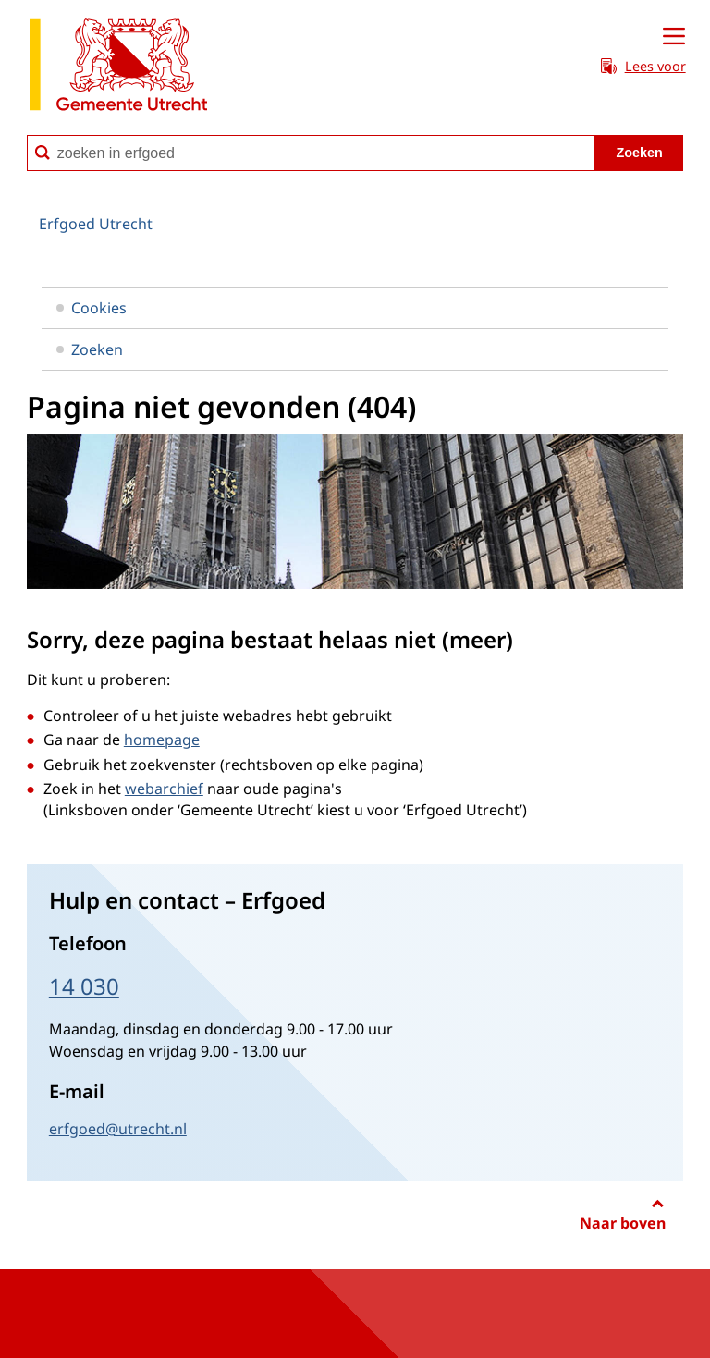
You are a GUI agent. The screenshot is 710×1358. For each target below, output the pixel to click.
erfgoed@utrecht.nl (118, 1129)
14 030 (84, 986)
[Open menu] (673, 36)
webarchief (164, 788)
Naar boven (623, 1223)
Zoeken (89, 349)
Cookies (91, 308)
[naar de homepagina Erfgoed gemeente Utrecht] (118, 67)
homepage (162, 739)
